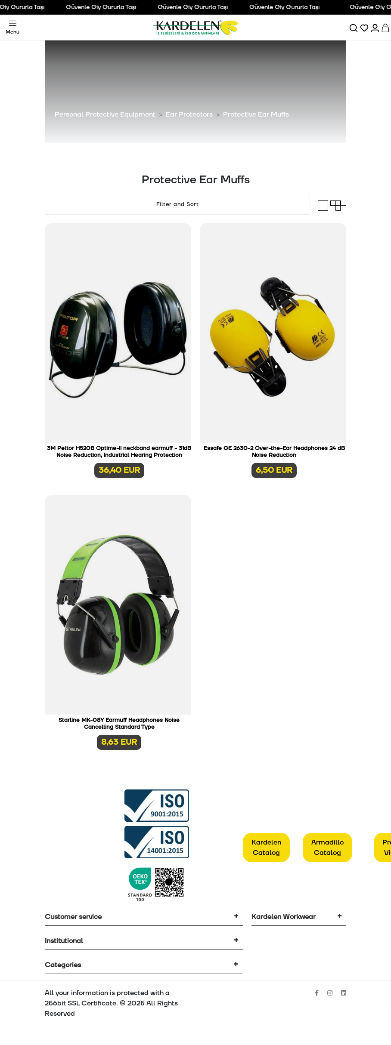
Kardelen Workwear (283, 916)
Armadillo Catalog (327, 847)
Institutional (64, 941)
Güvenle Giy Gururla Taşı (105, 7)
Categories (63, 965)
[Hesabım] (375, 27)
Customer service (73, 916)
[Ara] (354, 27)
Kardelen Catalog (266, 847)
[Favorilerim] (365, 27)
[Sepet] (386, 27)
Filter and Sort (177, 204)
